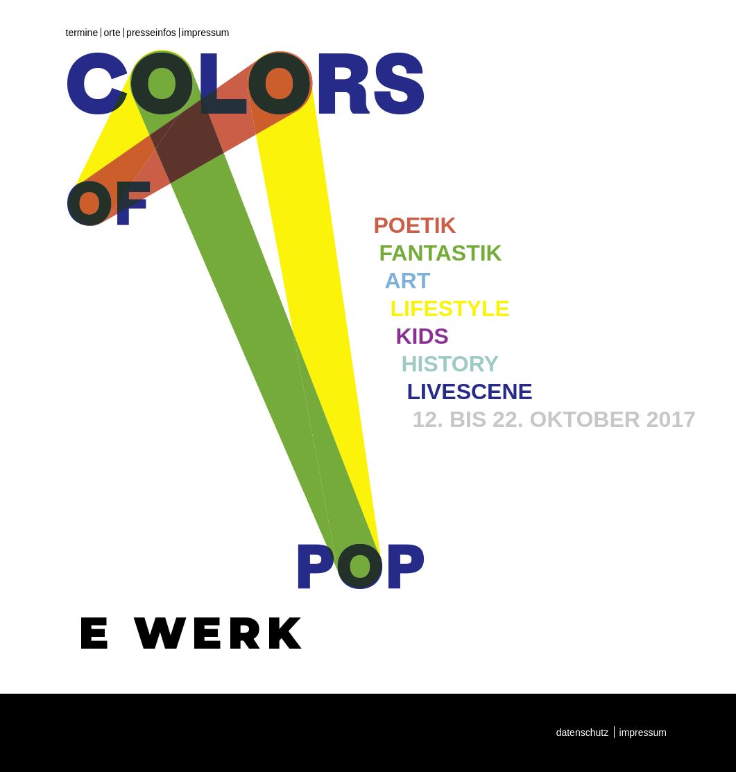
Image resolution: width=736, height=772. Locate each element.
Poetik (415, 225)
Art (408, 280)
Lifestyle (450, 308)
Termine (82, 32)
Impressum (205, 32)
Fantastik (440, 252)
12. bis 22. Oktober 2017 (554, 419)
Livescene (470, 391)
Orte (112, 32)
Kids (422, 336)
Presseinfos (151, 32)
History (450, 363)
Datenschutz (582, 732)
